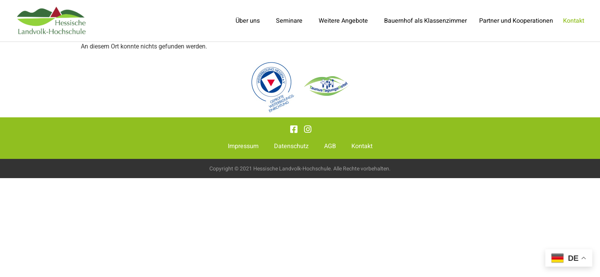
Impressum (243, 146)
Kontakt (362, 146)
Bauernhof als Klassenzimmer (425, 20)
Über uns (250, 20)
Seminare (291, 20)
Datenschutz (291, 146)
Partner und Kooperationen (516, 20)
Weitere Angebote (345, 20)
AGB (330, 146)
